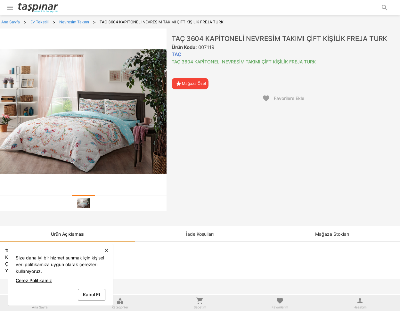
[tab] (83, 203)
